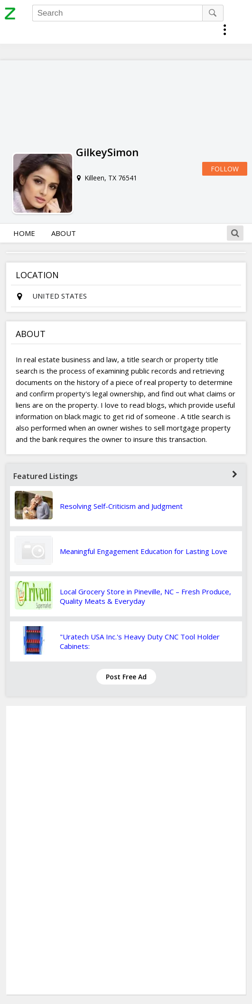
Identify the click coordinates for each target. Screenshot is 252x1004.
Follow (225, 168)
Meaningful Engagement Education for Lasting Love (143, 551)
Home (24, 233)
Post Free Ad (126, 676)
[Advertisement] (126, 850)
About (63, 233)
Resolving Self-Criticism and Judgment (121, 506)
